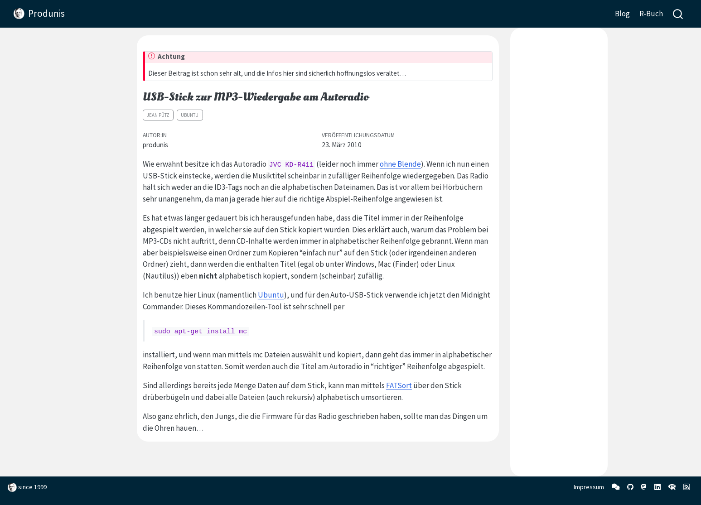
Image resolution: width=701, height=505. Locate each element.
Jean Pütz (158, 115)
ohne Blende (400, 164)
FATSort (399, 385)
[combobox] (678, 13)
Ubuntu (189, 115)
